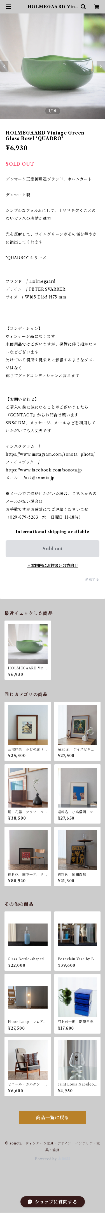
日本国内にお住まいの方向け (52, 565)
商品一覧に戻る (52, 1117)
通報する (92, 579)
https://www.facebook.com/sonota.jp (44, 470)
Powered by (52, 1159)
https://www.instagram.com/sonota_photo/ (50, 454)
